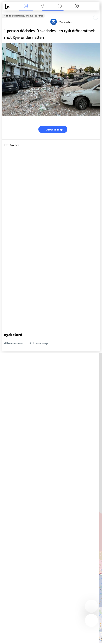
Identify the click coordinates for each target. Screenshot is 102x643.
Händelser (26, 6)
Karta (43, 6)
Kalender (60, 6)
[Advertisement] (50, 179)
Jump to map (52, 129)
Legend (77, 6)
